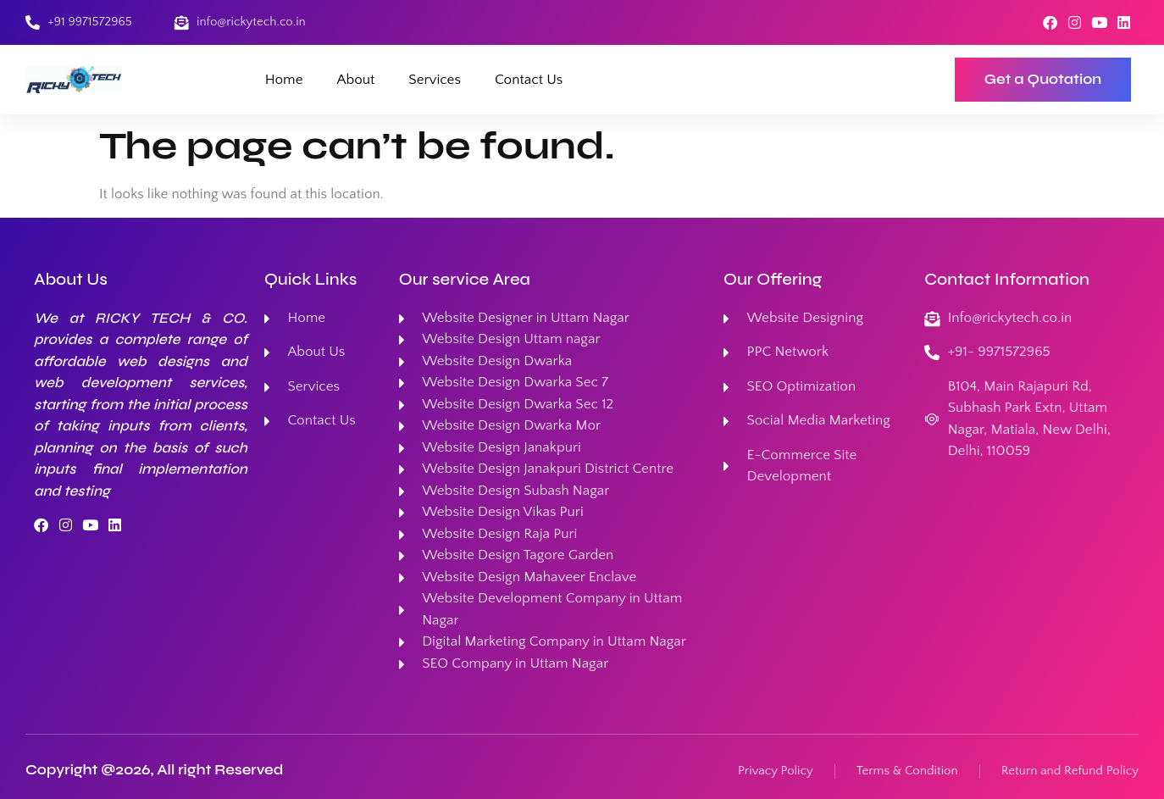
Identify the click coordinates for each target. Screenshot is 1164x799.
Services (434, 79)
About (356, 79)
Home (284, 79)
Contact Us (529, 79)
